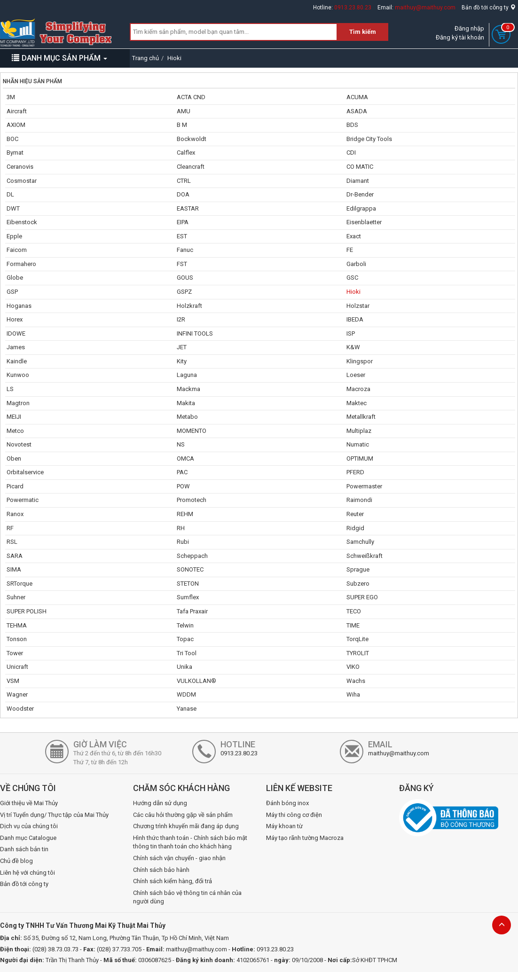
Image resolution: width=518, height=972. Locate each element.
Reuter (355, 513)
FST (182, 263)
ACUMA (357, 97)
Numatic (357, 444)
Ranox (15, 513)
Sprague (357, 569)
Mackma (188, 388)
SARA (15, 555)
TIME (353, 625)
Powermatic (23, 499)
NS (181, 444)
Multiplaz (358, 430)
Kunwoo (18, 374)
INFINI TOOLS (195, 333)
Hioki (353, 291)
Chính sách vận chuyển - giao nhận (179, 858)
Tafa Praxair (192, 611)
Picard (15, 486)
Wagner (17, 694)
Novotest (19, 444)
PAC (182, 472)
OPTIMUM (359, 458)
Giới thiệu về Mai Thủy (29, 803)
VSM (13, 680)
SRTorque (19, 583)
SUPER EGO (362, 597)
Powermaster (364, 486)
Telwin (185, 625)
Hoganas (19, 305)
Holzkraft (189, 305)
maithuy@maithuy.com (425, 7)
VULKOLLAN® (196, 680)
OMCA (185, 458)
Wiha (353, 694)
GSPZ (184, 291)
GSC (352, 277)
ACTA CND (191, 97)
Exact (353, 236)
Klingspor (359, 361)
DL (10, 194)
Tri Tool (186, 653)
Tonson (17, 639)
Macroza (358, 388)
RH (181, 528)
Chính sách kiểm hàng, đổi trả (172, 881)
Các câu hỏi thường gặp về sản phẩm (183, 814)
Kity (182, 361)
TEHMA (17, 625)
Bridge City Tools (369, 138)
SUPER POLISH (27, 611)
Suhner (16, 597)
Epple (14, 236)
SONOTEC (190, 569)
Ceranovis (20, 166)
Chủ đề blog (16, 860)
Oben (14, 458)
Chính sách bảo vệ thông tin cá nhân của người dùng (187, 897)
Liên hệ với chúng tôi (27, 872)
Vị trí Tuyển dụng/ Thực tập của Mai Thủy (54, 814)
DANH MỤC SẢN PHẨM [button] (59, 58)
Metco (15, 430)
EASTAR (188, 208)
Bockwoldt (191, 138)
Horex (15, 319)
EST (182, 236)
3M (11, 97)
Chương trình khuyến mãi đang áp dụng (186, 826)
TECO (353, 611)
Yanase (186, 708)
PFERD (355, 472)
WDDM (186, 694)
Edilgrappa (361, 208)
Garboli (356, 263)
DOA (183, 194)
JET (182, 347)
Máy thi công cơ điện (294, 814)
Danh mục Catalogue (28, 837)
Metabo (187, 416)
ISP (350, 333)
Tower (15, 653)
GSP (12, 291)
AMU (183, 111)
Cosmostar (22, 180)
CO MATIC (359, 166)
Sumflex (188, 597)
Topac (185, 639)
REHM (185, 513)
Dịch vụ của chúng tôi (29, 826)
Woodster (20, 708)
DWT (13, 208)
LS (10, 388)
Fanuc (185, 249)
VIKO (353, 666)
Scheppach (192, 555)
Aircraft (17, 111)
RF (10, 528)
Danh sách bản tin (24, 849)
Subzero (357, 583)
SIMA (14, 569)
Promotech (191, 499)
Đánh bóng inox (287, 803)
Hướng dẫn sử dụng (160, 803)
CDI (351, 152)
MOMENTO (191, 430)
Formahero (21, 263)
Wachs (355, 680)
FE (349, 249)
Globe (15, 277)
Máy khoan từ (284, 826)
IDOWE (16, 333)
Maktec (356, 403)
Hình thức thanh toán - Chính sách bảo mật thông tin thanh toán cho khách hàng (190, 842)
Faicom (17, 249)
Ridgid (355, 528)
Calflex (186, 152)
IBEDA (354, 319)
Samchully (360, 541)
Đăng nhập (469, 28)
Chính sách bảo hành (161, 869)
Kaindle (17, 361)
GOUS (185, 277)
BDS (352, 124)
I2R (181, 319)
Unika (184, 666)
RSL (12, 541)
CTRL (184, 180)
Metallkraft (361, 416)
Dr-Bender (360, 194)
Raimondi (359, 499)
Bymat (15, 152)
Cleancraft (190, 166)
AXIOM (16, 124)
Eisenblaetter (364, 222)
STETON (188, 583)
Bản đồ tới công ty (489, 7)
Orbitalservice (25, 472)
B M (182, 124)
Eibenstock (22, 222)
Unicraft (17, 666)
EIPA (182, 222)
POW (183, 486)
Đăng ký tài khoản (460, 37)
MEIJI (14, 416)
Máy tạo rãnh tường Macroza (305, 837)
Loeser (355, 374)
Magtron (18, 403)
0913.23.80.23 (352, 7)
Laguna (187, 374)
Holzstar (357, 305)
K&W (353, 347)
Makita (186, 403)
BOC (12, 138)
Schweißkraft (364, 555)
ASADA (356, 111)
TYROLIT (357, 653)
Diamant (357, 180)
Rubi (183, 541)
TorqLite (357, 639)
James (16, 347)
